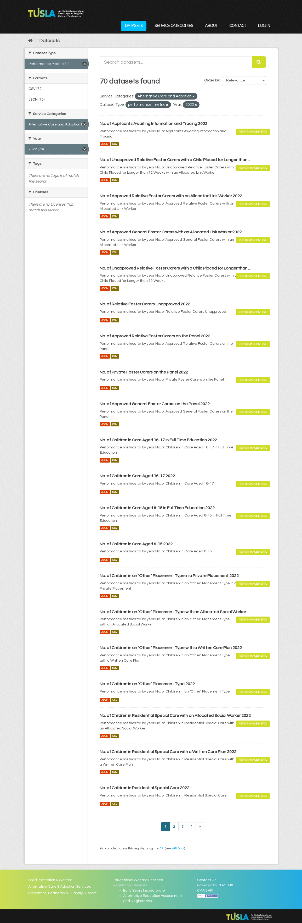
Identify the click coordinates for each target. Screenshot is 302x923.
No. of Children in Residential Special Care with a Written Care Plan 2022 (168, 752)
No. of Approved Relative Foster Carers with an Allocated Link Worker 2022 (171, 196)
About (211, 25)
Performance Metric (253, 131)
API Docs (178, 848)
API (161, 848)
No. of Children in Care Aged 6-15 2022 (136, 544)
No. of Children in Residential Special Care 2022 (144, 788)
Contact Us (206, 880)
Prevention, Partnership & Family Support (62, 893)
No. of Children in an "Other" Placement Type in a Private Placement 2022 (169, 576)
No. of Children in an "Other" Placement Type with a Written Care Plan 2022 (171, 648)
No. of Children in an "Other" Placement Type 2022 (147, 684)
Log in (264, 25)
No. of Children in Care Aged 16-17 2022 (137, 476)
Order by (211, 80)
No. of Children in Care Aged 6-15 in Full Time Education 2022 (157, 508)
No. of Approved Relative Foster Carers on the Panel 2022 (155, 336)
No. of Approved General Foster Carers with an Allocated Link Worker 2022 (171, 232)
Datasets (134, 25)
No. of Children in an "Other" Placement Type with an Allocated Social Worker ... (174, 612)
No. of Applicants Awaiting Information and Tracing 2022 (153, 124)
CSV (114, 143)
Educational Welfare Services (138, 880)
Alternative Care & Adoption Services (59, 886)
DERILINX (225, 885)
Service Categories (174, 25)
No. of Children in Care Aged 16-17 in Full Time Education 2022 (158, 440)
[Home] (30, 40)
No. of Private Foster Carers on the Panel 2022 (144, 372)
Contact (237, 25)
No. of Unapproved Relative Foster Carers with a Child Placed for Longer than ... (175, 160)
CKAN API (205, 890)
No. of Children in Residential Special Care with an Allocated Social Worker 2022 (175, 715)
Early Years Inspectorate (144, 890)
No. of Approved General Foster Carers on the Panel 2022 (155, 404)
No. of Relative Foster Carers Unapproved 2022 (145, 304)
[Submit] (259, 62)
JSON (104, 143)
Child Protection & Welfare (50, 880)
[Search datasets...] (176, 62)
